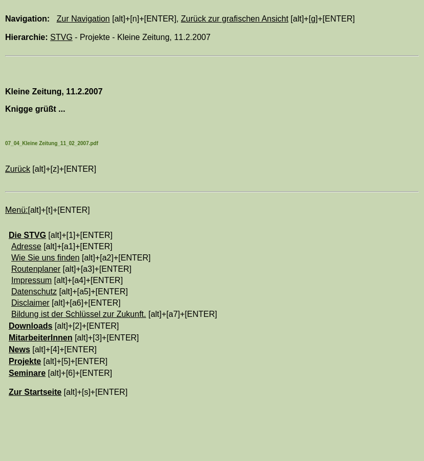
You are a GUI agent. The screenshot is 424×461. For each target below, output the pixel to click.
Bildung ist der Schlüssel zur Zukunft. (78, 314)
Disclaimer (30, 302)
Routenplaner (35, 269)
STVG (61, 37)
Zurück (17, 169)
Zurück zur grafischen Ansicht (234, 18)
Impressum (31, 280)
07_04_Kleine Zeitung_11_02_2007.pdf (51, 143)
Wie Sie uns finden (45, 257)
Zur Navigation (83, 18)
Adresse (26, 246)
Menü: (16, 210)
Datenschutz (34, 291)
